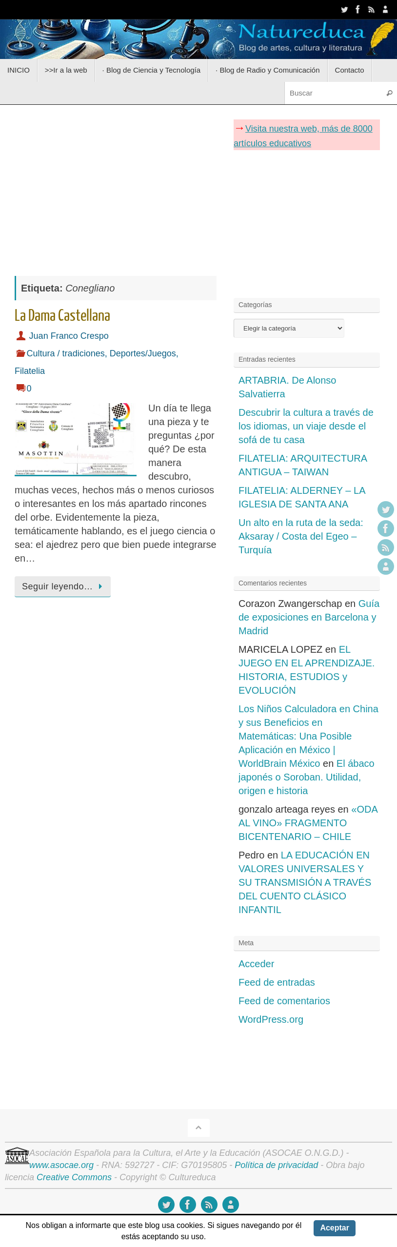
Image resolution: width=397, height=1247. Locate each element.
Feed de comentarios (284, 1000)
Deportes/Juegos (143, 353)
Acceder (256, 963)
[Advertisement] (116, 185)
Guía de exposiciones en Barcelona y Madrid (308, 617)
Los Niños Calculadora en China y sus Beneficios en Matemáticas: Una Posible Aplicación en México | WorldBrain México (308, 736)
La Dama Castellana (62, 316)
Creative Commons (74, 1177)
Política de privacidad (276, 1165)
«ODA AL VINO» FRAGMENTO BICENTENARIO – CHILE (307, 823)
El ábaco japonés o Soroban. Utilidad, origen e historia (306, 777)
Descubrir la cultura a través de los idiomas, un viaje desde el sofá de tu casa (306, 426)
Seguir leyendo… (64, 586)
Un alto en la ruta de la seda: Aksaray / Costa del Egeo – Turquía (300, 536)
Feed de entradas (276, 982)
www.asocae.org (61, 1165)
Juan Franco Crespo (69, 336)
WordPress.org (270, 1019)
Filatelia (30, 371)
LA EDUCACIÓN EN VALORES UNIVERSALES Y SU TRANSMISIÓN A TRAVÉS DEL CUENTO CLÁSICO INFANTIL (304, 882)
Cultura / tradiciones (66, 353)
